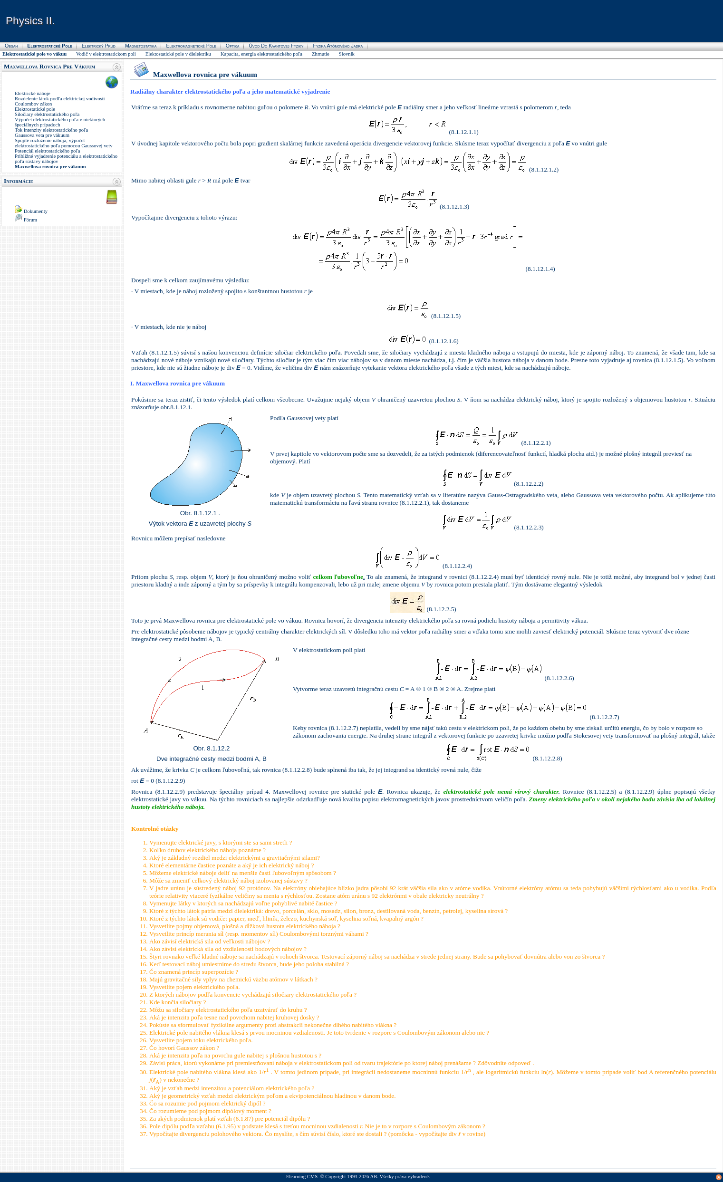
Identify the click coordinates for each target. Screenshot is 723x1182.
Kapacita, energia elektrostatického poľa (261, 54)
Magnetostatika (140, 45)
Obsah (11, 45)
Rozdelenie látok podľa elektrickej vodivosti (60, 98)
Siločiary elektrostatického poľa (47, 114)
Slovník (347, 54)
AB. (374, 1176)
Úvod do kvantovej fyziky (276, 45)
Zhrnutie (320, 54)
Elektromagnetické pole (191, 45)
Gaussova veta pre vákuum (42, 135)
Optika (233, 45)
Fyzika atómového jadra (338, 45)
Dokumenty (36, 211)
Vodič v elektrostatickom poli (106, 54)
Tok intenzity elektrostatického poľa (51, 130)
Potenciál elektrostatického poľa (47, 151)
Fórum (30, 219)
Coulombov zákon (33, 103)
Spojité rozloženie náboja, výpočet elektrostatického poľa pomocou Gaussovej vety (64, 143)
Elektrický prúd (99, 45)
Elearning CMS (302, 1176)
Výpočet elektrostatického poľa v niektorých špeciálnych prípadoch (60, 122)
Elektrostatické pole (35, 109)
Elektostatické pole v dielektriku (178, 54)
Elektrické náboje (32, 93)
